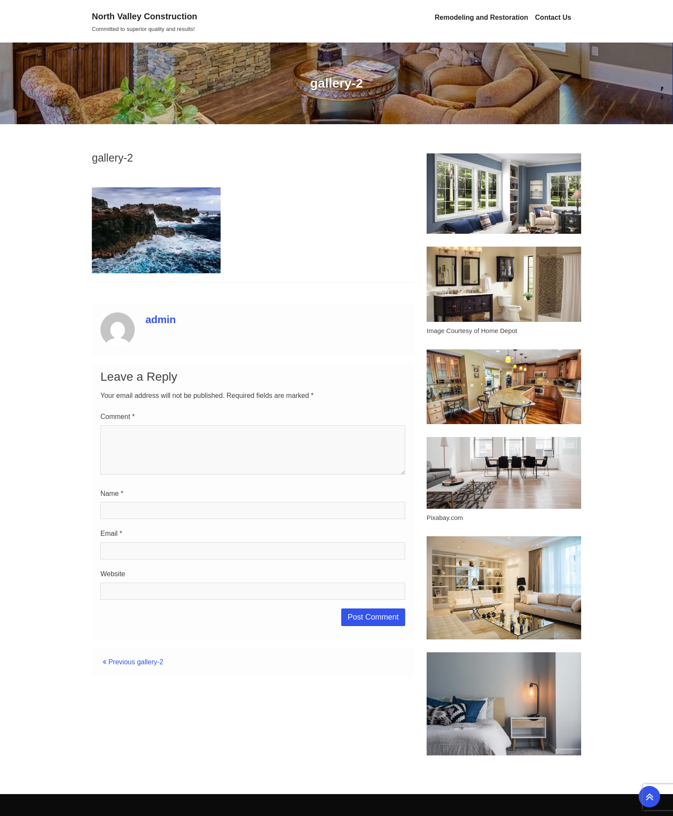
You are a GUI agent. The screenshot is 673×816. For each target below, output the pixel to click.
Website (112, 574)
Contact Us (553, 17)
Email (111, 533)
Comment (117, 416)
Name (111, 493)
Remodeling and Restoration (481, 17)
